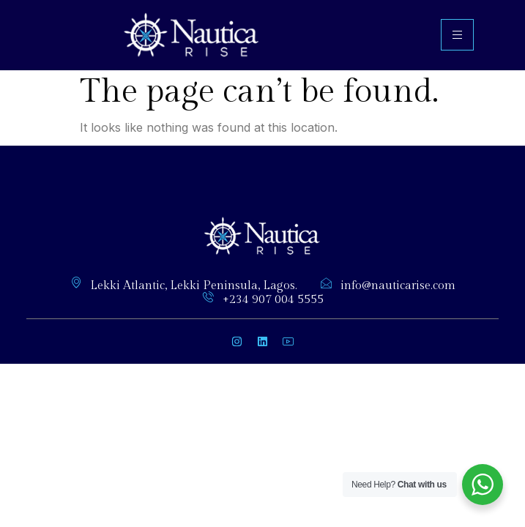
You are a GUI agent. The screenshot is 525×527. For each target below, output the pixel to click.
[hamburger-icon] (457, 35)
